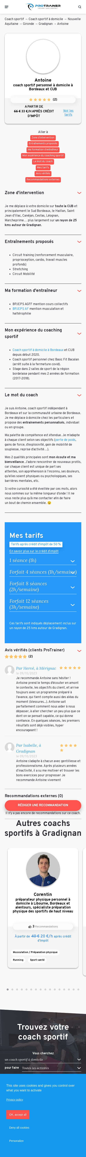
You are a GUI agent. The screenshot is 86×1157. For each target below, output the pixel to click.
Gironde (28, 24)
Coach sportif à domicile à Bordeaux (38, 350)
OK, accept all (17, 1114)
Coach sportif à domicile (46, 19)
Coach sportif (14, 19)
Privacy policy (14, 1099)
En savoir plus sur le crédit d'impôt (34, 551)
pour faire (12, 1068)
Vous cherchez (43, 1054)
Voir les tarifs (68, 113)
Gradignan (46, 24)
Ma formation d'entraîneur (31, 290)
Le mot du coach (21, 395)
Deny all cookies (19, 1127)
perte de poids (65, 440)
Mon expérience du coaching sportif (33, 334)
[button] (7, 989)
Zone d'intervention (24, 193)
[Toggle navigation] (6, 7)
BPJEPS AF (21, 309)
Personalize (16, 1140)
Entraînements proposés (29, 242)
